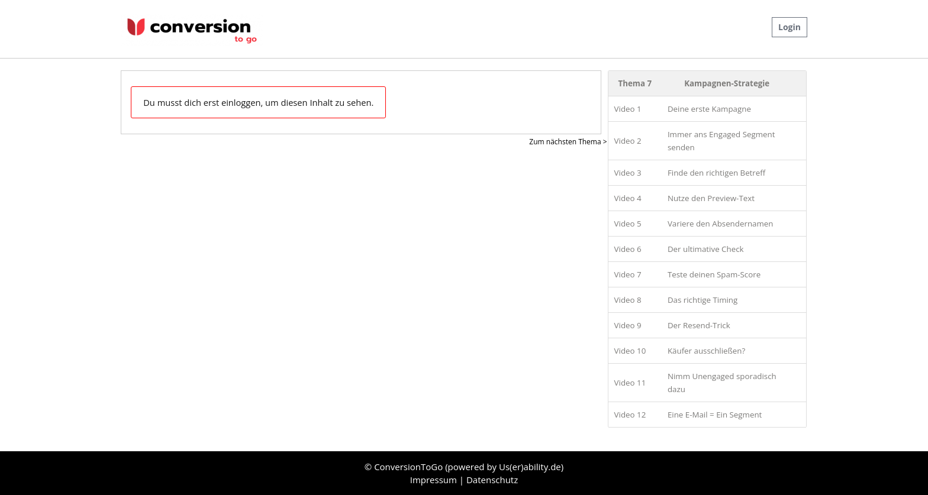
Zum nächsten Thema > (568, 142)
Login (789, 27)
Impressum (434, 480)
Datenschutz (492, 480)
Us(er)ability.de (530, 467)
